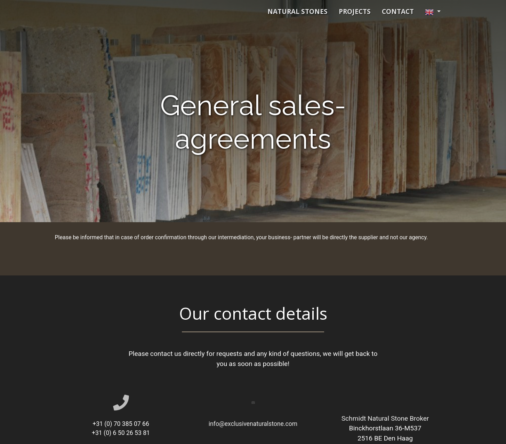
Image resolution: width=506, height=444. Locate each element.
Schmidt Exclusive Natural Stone (131, 11)
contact (398, 11)
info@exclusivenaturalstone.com (253, 423)
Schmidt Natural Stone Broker (385, 418)
